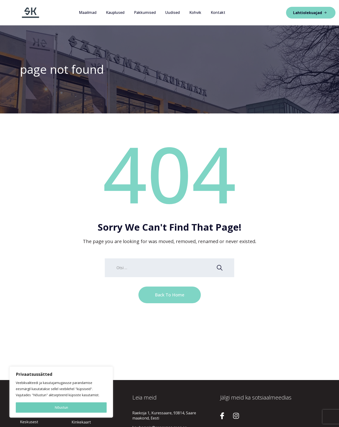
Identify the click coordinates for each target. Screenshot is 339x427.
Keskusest (29, 421)
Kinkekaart (81, 422)
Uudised (172, 12)
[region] (61, 392)
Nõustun (61, 407)
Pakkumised (145, 12)
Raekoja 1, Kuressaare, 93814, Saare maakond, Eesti (164, 415)
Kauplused (115, 12)
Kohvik (195, 12)
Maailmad (88, 12)
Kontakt (218, 12)
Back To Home (169, 295)
